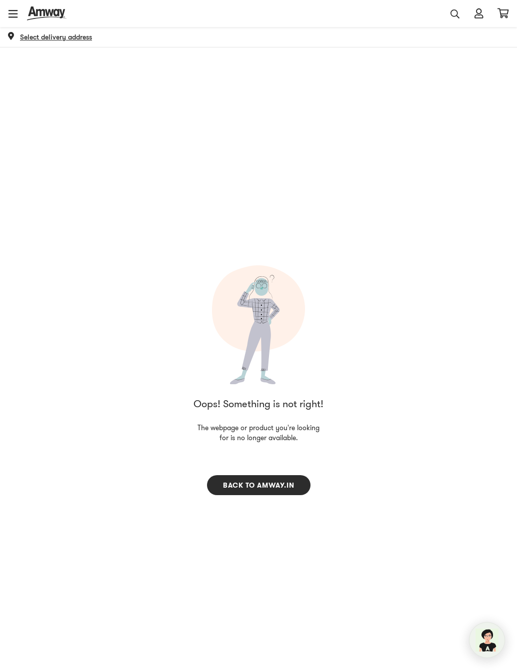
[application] (487, 640)
